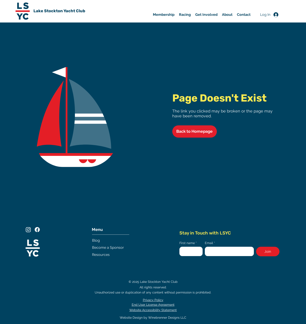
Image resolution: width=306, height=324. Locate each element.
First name (188, 243)
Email (210, 243)
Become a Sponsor (108, 247)
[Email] (228, 251)
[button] (206, 14)
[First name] (190, 251)
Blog (96, 240)
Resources (101, 255)
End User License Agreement (153, 304)
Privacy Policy (153, 300)
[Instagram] (28, 229)
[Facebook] (37, 229)
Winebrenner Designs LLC (167, 317)
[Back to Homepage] (194, 131)
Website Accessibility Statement (153, 310)
